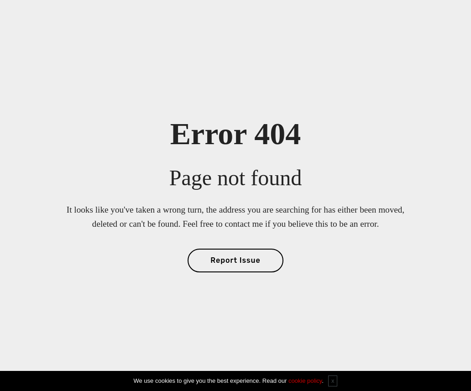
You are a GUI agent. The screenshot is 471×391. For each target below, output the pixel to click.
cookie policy (305, 380)
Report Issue (235, 260)
